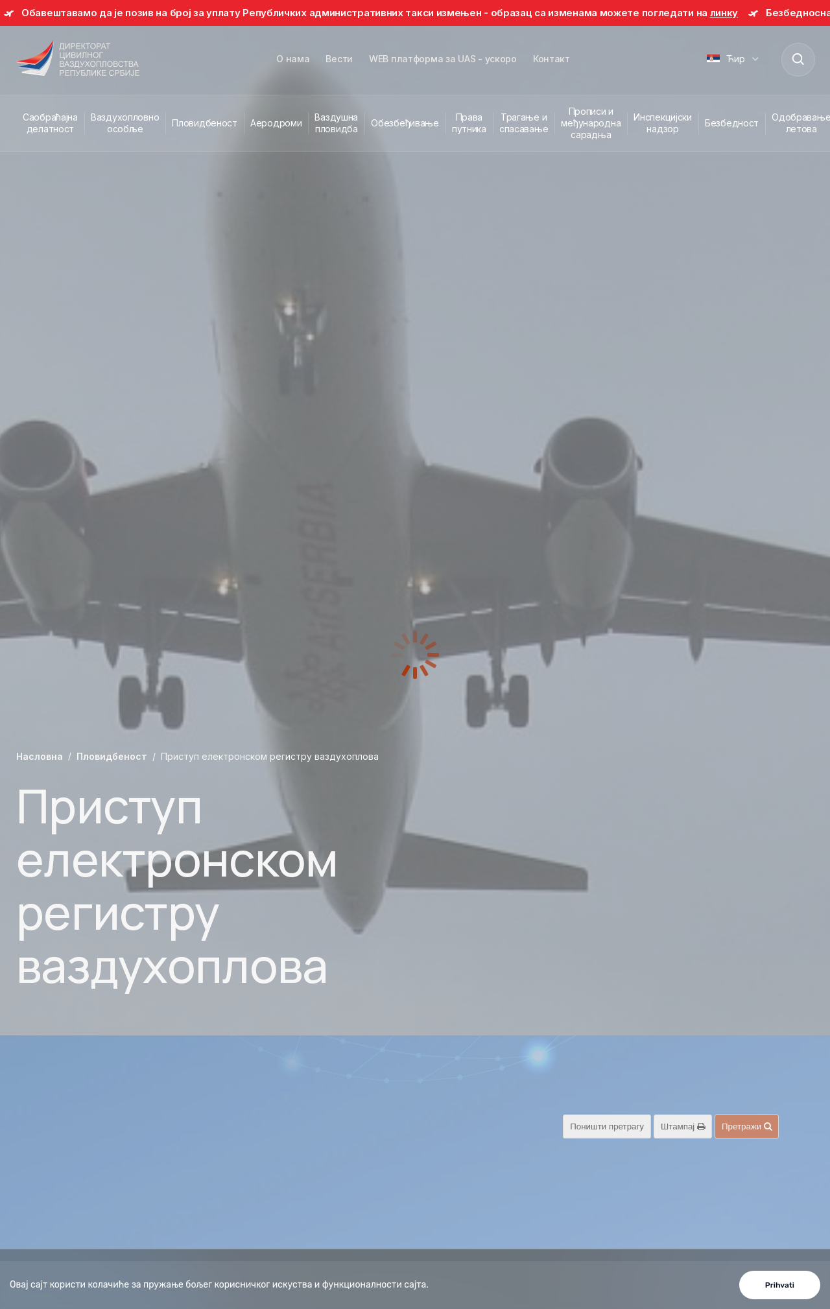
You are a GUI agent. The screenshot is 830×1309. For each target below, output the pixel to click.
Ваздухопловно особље (125, 123)
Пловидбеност (204, 122)
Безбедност (732, 122)
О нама (292, 58)
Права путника (469, 123)
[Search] (797, 59)
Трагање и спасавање (523, 123)
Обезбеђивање (405, 122)
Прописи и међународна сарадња (591, 123)
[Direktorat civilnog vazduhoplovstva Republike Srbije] (77, 59)
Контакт (551, 58)
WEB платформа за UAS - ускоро (443, 58)
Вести (339, 58)
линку (724, 12)
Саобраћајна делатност (50, 123)
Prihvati (779, 1285)
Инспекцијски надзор (663, 123)
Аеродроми (276, 122)
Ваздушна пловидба (336, 123)
